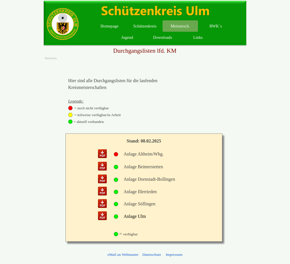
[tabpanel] (114, 101)
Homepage (109, 26)
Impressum (174, 254)
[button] (102, 154)
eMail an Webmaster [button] (123, 254)
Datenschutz (151, 254)
